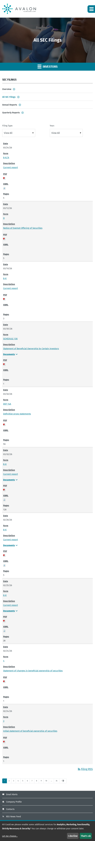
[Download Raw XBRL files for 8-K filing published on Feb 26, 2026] (4, 565)
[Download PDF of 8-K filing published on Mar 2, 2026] (4, 489)
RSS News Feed (13, 816)
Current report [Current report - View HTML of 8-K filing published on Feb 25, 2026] (10, 605)
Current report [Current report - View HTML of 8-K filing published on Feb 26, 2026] (10, 539)
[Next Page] (63, 780)
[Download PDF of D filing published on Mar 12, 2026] (4, 238)
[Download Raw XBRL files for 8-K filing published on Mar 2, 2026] (4, 499)
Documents (10, 354)
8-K (5, 278)
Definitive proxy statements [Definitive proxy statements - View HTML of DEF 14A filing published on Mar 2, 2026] (17, 413)
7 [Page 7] (32, 781)
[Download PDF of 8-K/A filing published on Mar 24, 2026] (4, 178)
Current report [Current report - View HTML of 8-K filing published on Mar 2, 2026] (10, 474)
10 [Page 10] (47, 781)
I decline (73, 836)
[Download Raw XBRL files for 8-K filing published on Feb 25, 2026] (4, 630)
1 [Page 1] (5, 781)
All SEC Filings (9, 97)
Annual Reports (9, 105)
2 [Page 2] (10, 781)
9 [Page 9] (42, 781)
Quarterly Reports (11, 112)
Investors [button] (47, 66)
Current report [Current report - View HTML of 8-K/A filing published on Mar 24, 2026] (10, 167)
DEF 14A (7, 404)
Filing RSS (85, 769)
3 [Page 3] (14, 781)
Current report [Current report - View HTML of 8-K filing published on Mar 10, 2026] (10, 288)
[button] (91, 9)
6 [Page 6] (28, 781)
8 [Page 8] (37, 781)
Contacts (10, 809)
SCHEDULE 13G (10, 338)
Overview (6, 89)
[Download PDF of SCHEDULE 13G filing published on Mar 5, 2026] (4, 364)
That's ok (86, 836)
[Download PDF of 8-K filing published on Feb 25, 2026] (4, 620)
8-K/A (6, 157)
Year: (52, 125)
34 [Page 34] (57, 781)
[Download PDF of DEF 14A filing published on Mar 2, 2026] (4, 424)
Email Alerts (12, 794)
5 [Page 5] (23, 781)
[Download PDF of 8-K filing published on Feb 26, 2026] (4, 555)
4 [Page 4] (19, 781)
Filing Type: (7, 125)
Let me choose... (10, 836)
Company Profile (14, 802)
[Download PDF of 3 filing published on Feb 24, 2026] (4, 741)
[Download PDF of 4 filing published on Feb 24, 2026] (4, 681)
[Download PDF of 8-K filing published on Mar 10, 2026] (4, 299)
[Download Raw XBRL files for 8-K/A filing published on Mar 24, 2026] (4, 188)
